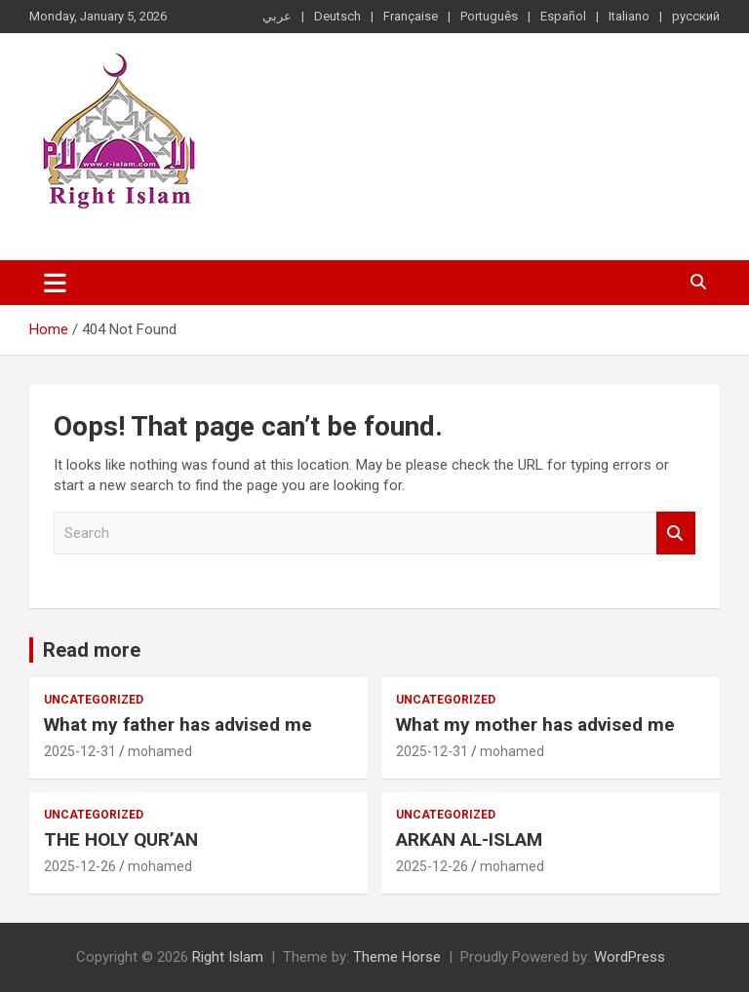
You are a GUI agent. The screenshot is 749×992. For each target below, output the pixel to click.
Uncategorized (93, 699)
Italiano (629, 16)
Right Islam (227, 957)
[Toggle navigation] (55, 282)
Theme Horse (397, 957)
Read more (91, 650)
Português (489, 16)
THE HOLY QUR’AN (121, 839)
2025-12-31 (80, 751)
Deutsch (337, 16)
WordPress (629, 957)
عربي (277, 16)
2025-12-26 (80, 866)
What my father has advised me (178, 724)
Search (675, 533)
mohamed (160, 751)
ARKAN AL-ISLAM (469, 839)
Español (563, 16)
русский (696, 16)
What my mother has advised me (535, 724)
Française (410, 16)
